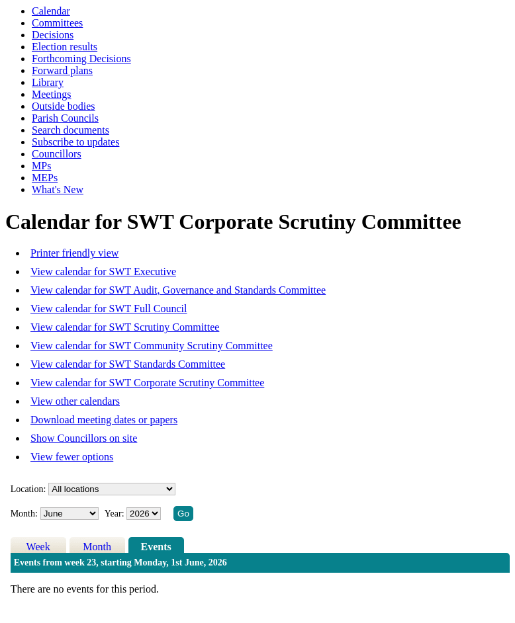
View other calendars (75, 401)
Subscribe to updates (75, 141)
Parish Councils (65, 118)
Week (38, 546)
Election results (64, 46)
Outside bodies (63, 106)
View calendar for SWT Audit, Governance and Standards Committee (178, 290)
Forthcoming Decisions (81, 58)
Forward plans (62, 70)
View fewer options (71, 456)
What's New (57, 189)
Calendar (51, 11)
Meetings (51, 94)
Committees (57, 22)
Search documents (70, 130)
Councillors (56, 153)
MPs (41, 165)
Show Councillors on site (83, 438)
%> (111, 489)
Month (97, 546)
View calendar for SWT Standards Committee (127, 364)
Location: (28, 489)
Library (48, 82)
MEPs (45, 177)
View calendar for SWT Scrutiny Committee (124, 327)
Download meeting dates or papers (103, 419)
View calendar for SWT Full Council (108, 308)
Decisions (52, 34)
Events (156, 546)
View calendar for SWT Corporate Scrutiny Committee (147, 382)
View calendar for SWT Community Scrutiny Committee (151, 345)
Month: (24, 514)
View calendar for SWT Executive (103, 271)
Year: (115, 514)
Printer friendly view (74, 253)
